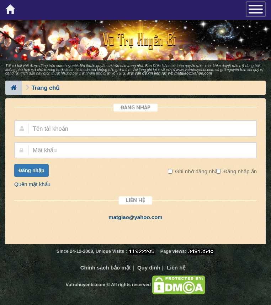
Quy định (148, 268)
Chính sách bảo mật (105, 268)
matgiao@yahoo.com (193, 73)
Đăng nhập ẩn (239, 171)
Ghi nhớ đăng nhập (197, 171)
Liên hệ (176, 268)
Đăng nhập (31, 170)
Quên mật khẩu (32, 184)
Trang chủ (46, 88)
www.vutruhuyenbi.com (195, 69)
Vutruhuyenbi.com (85, 284)
